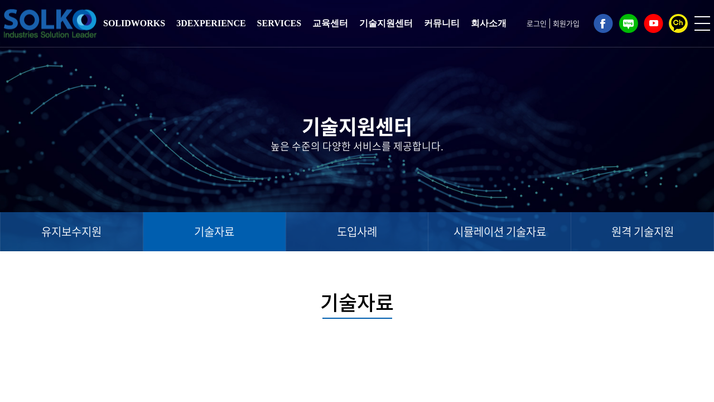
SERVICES (279, 23)
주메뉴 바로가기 (0, 0)
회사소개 (488, 23)
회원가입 (566, 23)
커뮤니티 (442, 23)
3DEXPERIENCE (210, 23)
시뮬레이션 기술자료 (500, 231)
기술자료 (214, 231)
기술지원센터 (386, 23)
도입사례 (357, 231)
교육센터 (330, 23)
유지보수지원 (71, 231)
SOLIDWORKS (134, 23)
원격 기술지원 (642, 231)
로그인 (537, 23)
